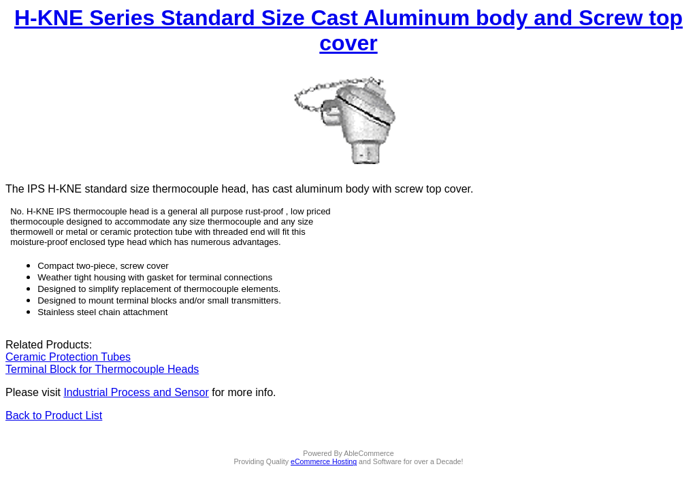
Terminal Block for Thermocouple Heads (102, 369)
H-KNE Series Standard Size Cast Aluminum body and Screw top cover (348, 30)
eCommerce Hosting (324, 461)
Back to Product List (53, 415)
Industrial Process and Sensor (135, 392)
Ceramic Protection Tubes (68, 357)
